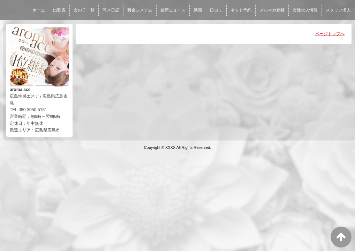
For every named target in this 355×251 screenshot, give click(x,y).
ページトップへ (330, 33)
